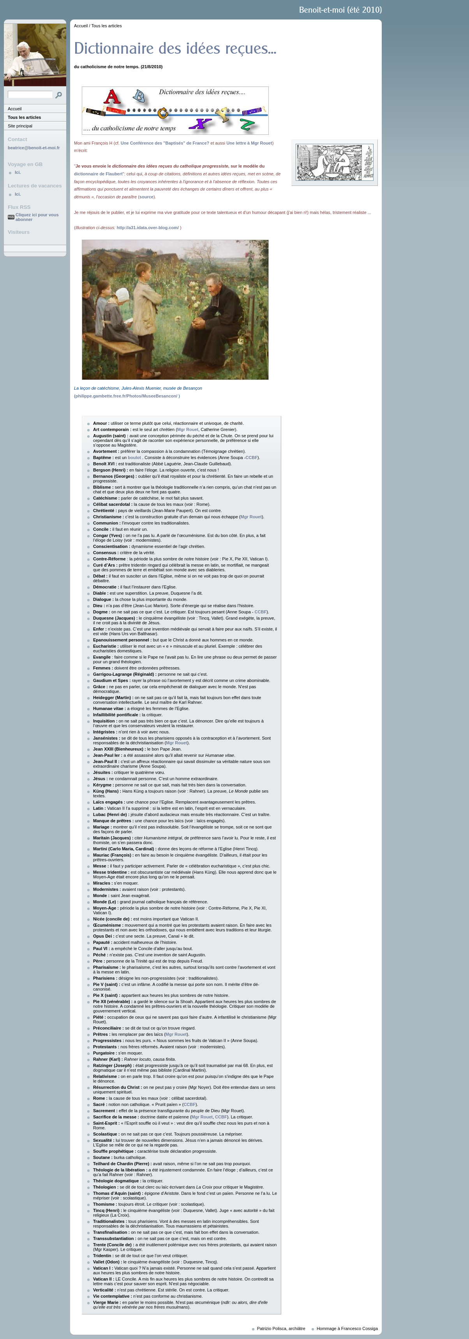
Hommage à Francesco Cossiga (347, 1328)
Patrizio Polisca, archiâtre (281, 1328)
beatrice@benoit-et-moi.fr (34, 147)
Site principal (20, 126)
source (146, 196)
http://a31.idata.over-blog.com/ (147, 227)
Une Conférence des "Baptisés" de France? (165, 143)
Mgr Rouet (187, 429)
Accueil (14, 108)
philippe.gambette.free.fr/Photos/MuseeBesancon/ (127, 396)
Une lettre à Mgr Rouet (249, 143)
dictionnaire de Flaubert (98, 173)
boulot (134, 457)
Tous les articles (24, 117)
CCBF (251, 457)
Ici (17, 172)
